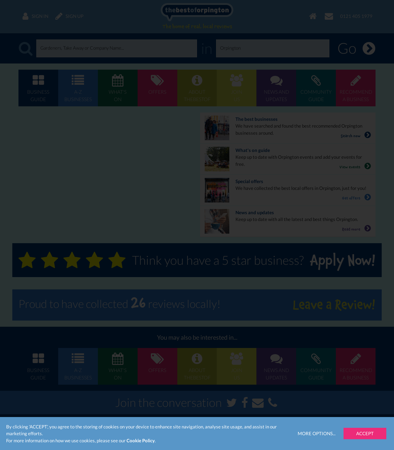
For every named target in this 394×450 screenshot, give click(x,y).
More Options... (317, 433)
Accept (365, 433)
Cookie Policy (141, 440)
